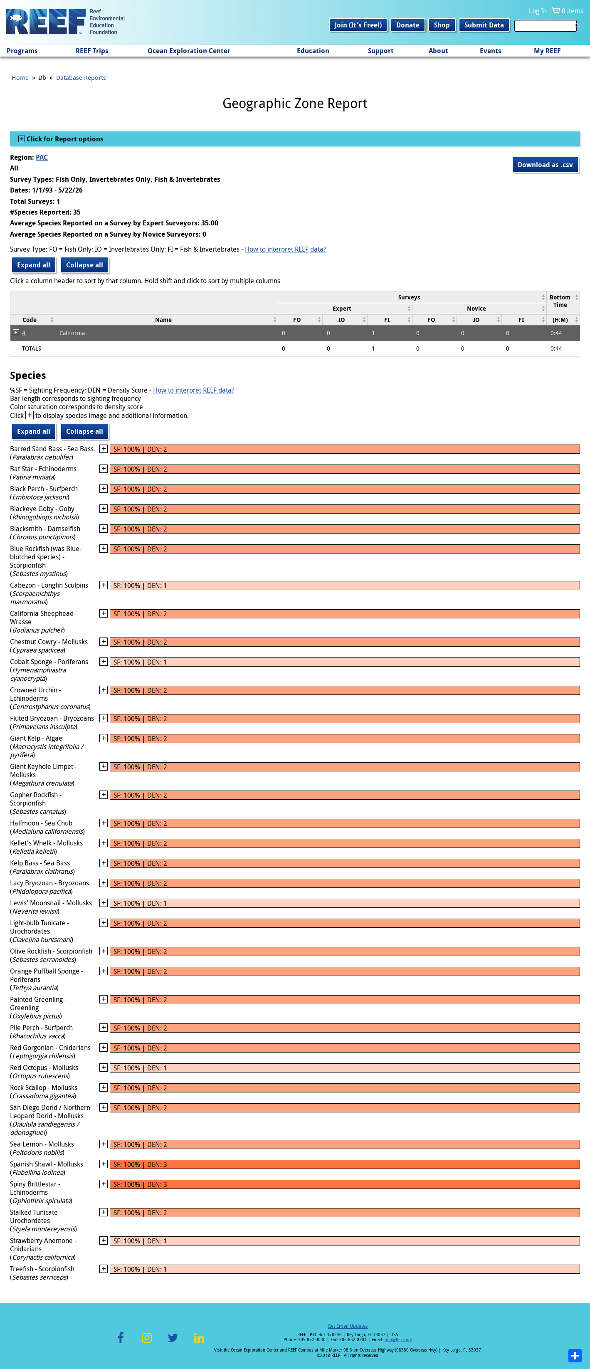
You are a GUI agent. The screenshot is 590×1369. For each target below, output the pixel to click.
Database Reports (81, 77)
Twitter (173, 1343)
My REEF (547, 50)
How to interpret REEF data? (285, 249)
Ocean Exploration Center (189, 50)
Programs (22, 50)
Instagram (146, 1343)
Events (490, 50)
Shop (442, 25)
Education (313, 50)
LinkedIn (199, 1343)
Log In (538, 10)
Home (20, 77)
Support (381, 50)
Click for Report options (64, 138)
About (438, 50)
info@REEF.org (398, 1339)
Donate (408, 25)
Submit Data (484, 25)
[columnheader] (412, 297)
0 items (572, 10)
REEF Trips (92, 50)
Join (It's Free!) (358, 25)
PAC (42, 157)
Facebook (120, 1343)
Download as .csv (545, 164)
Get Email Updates (348, 1325)
